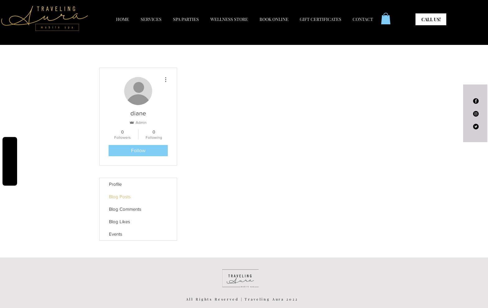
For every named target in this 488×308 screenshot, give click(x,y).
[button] (386, 18)
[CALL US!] (431, 19)
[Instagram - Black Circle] (476, 114)
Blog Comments (125, 209)
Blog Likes (119, 221)
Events (115, 234)
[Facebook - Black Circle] (476, 101)
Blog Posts (120, 196)
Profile (115, 184)
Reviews (9, 161)
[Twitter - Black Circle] (476, 126)
